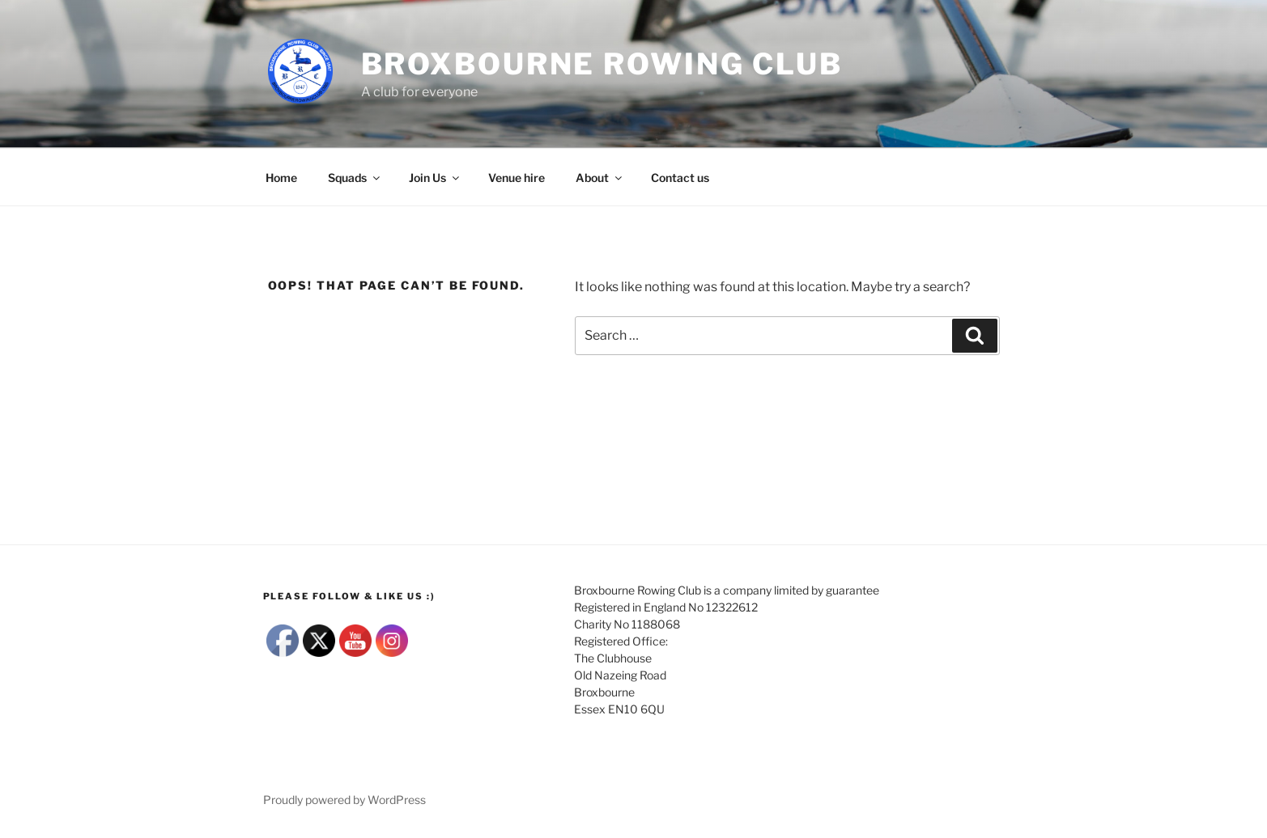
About (600, 177)
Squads (355, 177)
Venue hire (516, 177)
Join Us (435, 177)
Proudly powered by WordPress (344, 799)
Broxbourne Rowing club (602, 64)
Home (281, 177)
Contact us (680, 177)
